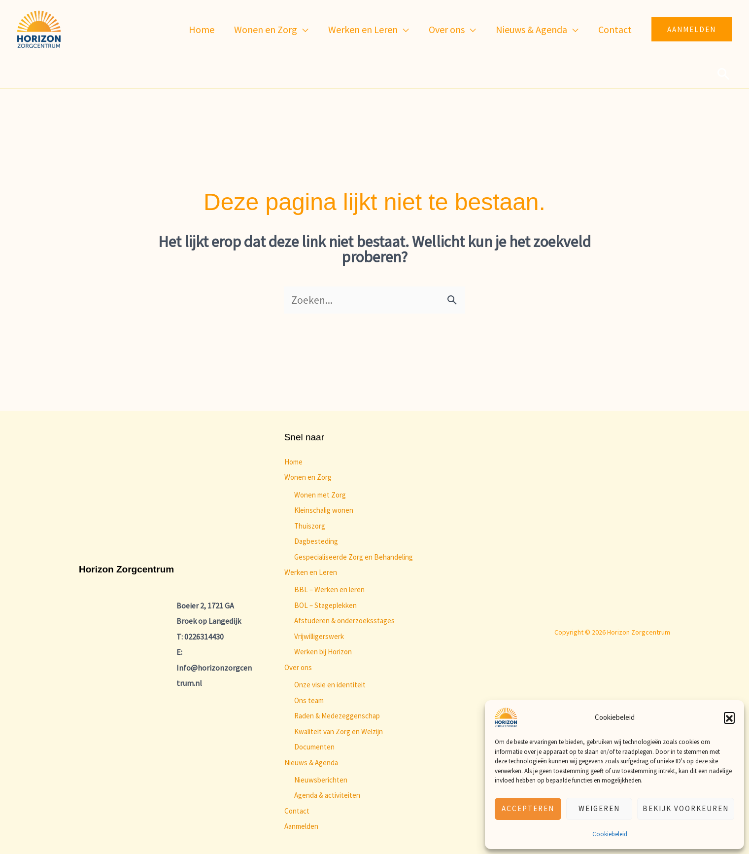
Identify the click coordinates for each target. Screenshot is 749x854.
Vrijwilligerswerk (319, 636)
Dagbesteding (316, 541)
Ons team (309, 700)
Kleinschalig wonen (323, 510)
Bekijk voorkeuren (686, 808)
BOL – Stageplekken (325, 605)
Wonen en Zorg (308, 477)
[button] (729, 717)
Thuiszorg (309, 526)
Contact (296, 811)
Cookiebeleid (609, 834)
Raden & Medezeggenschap (337, 715)
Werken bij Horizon (323, 651)
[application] (302, 29)
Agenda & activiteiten (327, 795)
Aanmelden (301, 826)
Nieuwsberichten (320, 779)
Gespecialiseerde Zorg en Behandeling (353, 557)
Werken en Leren (310, 572)
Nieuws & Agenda (311, 762)
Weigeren (599, 808)
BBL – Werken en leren (329, 589)
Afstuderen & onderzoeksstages (344, 620)
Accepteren (528, 808)
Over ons (298, 667)
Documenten (314, 746)
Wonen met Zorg (320, 494)
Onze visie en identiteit (330, 684)
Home (293, 461)
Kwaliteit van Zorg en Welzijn (338, 731)
